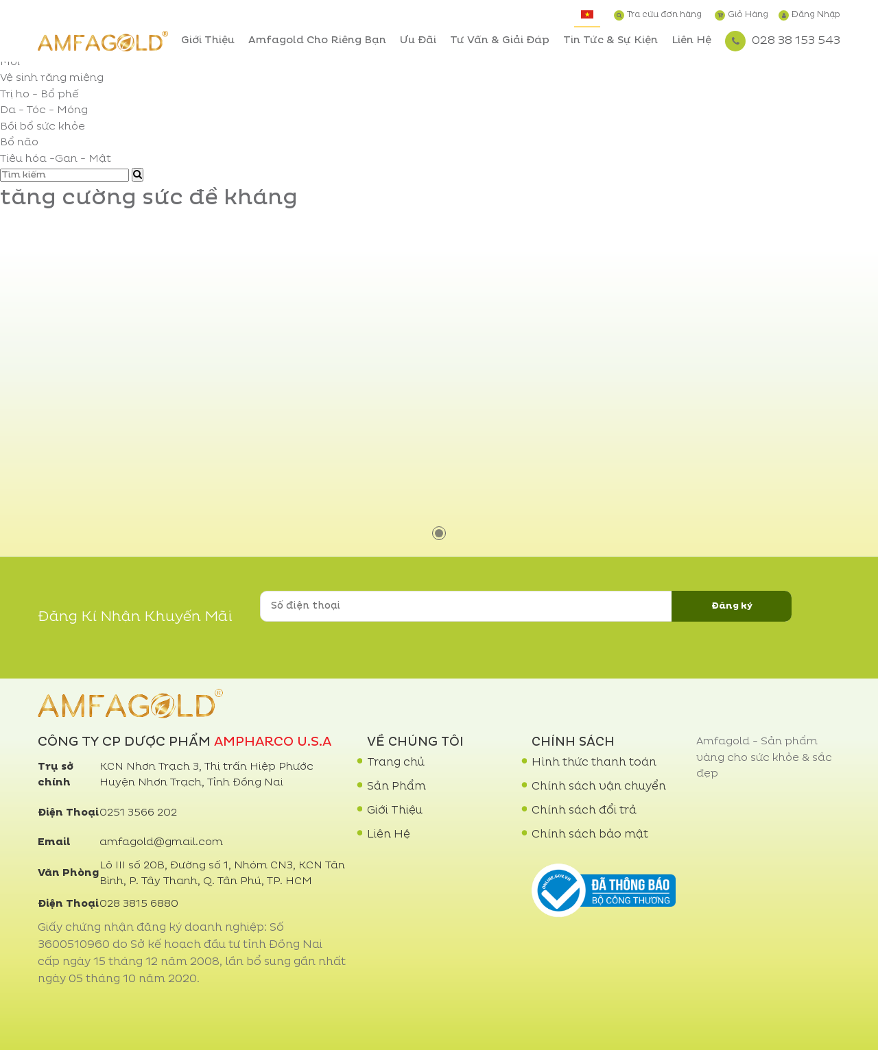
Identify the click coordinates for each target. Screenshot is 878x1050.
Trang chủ (396, 762)
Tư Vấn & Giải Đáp (499, 41)
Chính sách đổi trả (584, 810)
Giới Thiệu (208, 41)
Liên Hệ (691, 41)
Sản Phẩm (396, 786)
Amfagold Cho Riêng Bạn (317, 41)
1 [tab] (439, 533)
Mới (10, 63)
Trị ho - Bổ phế (39, 95)
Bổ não (19, 143)
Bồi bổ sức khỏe (42, 127)
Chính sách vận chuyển (599, 786)
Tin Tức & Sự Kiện (610, 41)
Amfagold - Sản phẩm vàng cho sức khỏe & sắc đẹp (764, 758)
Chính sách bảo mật (590, 834)
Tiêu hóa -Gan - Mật (55, 159)
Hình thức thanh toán (594, 762)
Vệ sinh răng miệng (52, 78)
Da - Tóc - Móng (44, 111)
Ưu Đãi (418, 41)
